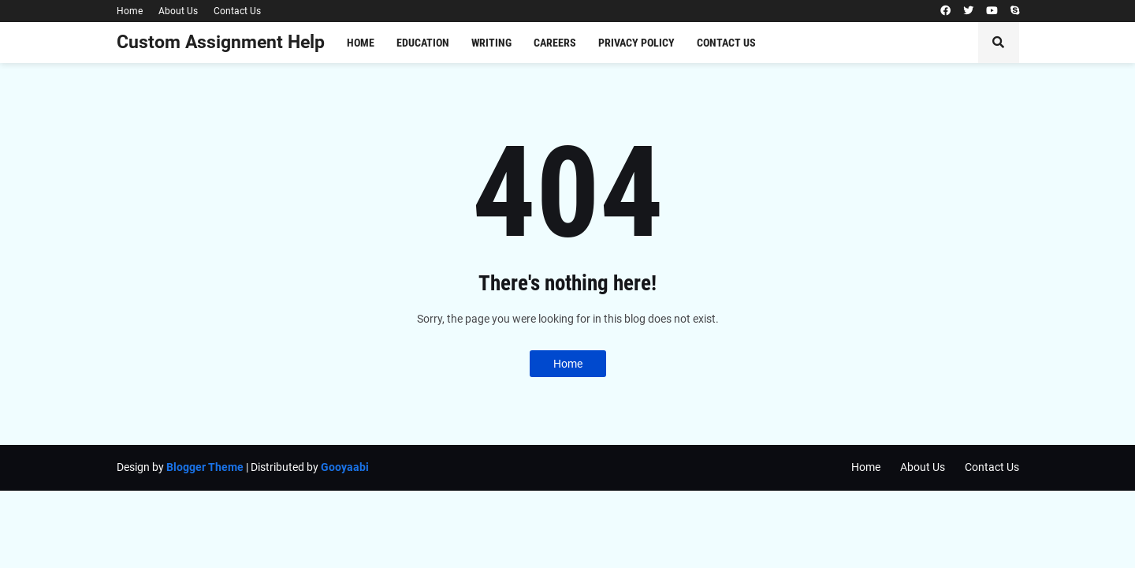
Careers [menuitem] (555, 42)
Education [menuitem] (422, 42)
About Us (178, 11)
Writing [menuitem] (491, 42)
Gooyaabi (345, 467)
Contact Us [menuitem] (726, 42)
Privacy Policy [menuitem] (636, 42)
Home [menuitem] (360, 42)
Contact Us (237, 11)
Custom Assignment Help (221, 42)
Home (130, 11)
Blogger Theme (205, 467)
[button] (998, 42)
